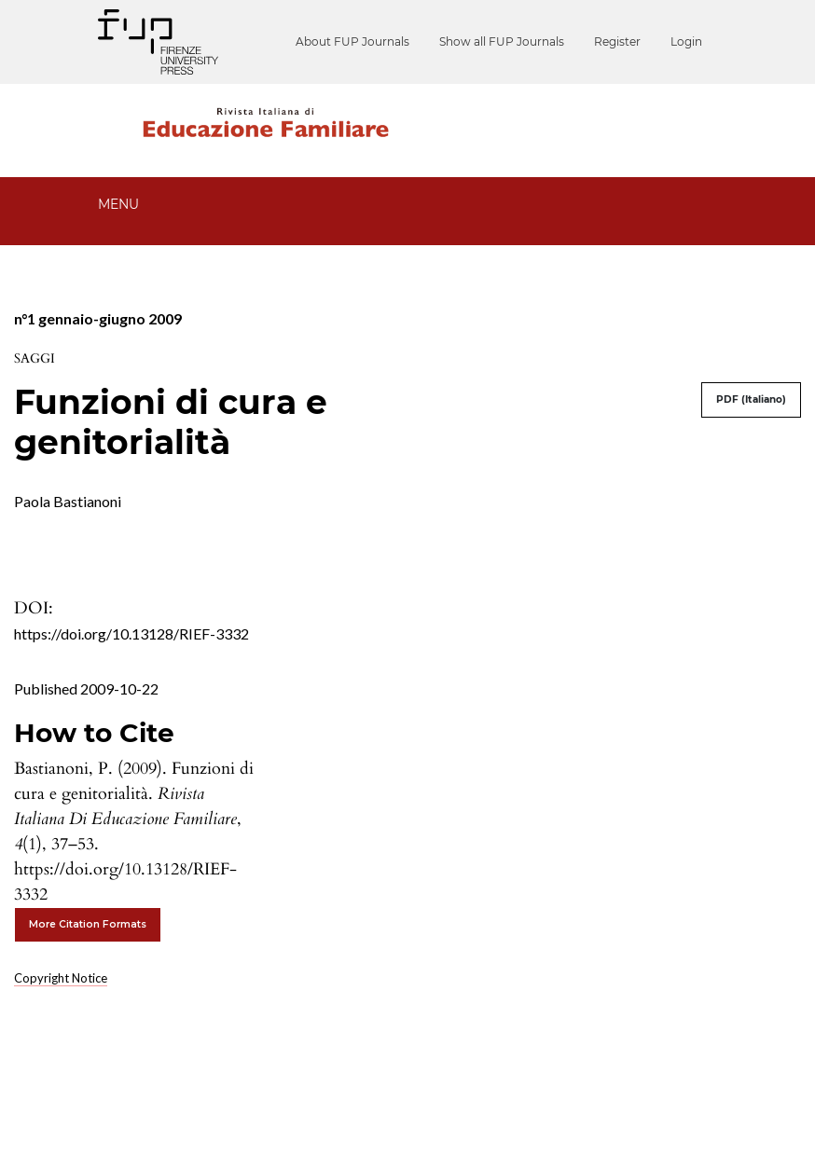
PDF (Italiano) (751, 399)
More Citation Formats (87, 924)
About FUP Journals (352, 41)
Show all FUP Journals (501, 41)
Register (617, 41)
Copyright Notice (60, 977)
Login (686, 41)
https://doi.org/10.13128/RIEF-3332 (131, 633)
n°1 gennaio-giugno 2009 (98, 318)
